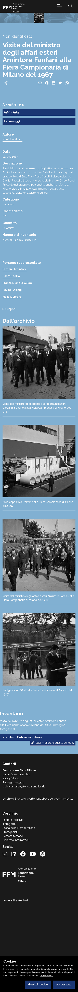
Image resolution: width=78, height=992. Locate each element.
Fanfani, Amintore (15, 359)
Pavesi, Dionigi (12, 380)
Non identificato (12, 229)
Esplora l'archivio (13, 910)
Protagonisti (10, 922)
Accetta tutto (63, 984)
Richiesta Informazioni (16, 930)
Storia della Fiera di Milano (19, 918)
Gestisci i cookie (38, 984)
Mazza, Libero (12, 387)
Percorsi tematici (13, 926)
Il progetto (9, 914)
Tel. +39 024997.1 (13, 872)
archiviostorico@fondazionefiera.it (24, 876)
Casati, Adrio (11, 366)
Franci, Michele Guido (17, 373)
